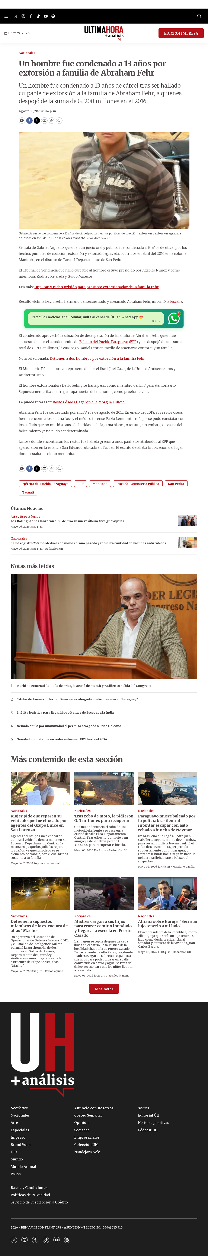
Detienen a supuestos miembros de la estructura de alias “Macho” (39, 927)
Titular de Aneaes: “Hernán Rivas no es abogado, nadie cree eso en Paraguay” (77, 700)
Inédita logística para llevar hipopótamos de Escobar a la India (65, 714)
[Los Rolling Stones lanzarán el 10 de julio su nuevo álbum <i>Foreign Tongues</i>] (187, 521)
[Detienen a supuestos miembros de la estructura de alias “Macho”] (40, 894)
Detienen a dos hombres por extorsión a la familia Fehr (97, 359)
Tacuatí (28, 493)
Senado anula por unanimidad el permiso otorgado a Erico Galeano (69, 727)
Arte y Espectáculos (25, 517)
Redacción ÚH (54, 549)
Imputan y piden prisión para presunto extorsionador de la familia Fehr (97, 287)
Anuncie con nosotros (93, 1109)
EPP (133, 342)
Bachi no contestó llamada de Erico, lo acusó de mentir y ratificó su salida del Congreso (84, 687)
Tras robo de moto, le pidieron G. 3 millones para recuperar (104, 819)
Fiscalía (176, 301)
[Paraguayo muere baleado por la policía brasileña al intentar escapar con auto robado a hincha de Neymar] (167, 789)
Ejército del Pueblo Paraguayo (103, 342)
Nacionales (27, 53)
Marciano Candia (184, 867)
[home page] (104, 33)
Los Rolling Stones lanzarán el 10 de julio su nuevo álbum (67, 522)
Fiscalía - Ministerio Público (137, 485)
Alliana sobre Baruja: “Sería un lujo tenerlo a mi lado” (167, 924)
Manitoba (100, 485)
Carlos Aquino (54, 972)
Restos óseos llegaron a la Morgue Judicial (89, 403)
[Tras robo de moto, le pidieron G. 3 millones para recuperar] (104, 789)
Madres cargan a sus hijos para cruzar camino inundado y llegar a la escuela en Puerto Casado (103, 929)
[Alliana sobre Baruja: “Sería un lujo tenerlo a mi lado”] (167, 894)
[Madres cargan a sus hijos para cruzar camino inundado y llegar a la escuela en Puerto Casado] (104, 894)
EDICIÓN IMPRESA (181, 33)
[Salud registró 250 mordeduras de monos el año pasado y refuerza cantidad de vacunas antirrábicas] (187, 543)
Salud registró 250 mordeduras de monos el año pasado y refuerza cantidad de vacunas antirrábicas (88, 544)
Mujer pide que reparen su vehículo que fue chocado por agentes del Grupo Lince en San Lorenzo (39, 823)
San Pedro (176, 485)
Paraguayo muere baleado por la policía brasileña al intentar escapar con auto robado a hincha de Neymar (166, 823)
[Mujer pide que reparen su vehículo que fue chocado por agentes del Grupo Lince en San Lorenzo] (40, 789)
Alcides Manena (119, 976)
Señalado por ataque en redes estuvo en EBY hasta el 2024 (62, 740)
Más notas (104, 990)
